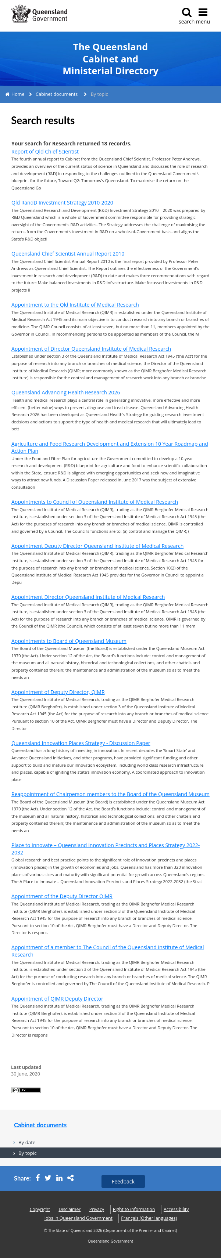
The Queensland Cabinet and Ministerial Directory (110, 59)
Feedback (123, 1181)
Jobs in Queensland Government (78, 1218)
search (187, 16)
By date (26, 1142)
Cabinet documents (57, 94)
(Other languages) (149, 1218)
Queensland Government (110, 1241)
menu (203, 16)
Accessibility (176, 1209)
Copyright (40, 1209)
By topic (27, 1153)
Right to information (134, 1209)
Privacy (96, 1209)
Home (18, 94)
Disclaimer (69, 1209)
